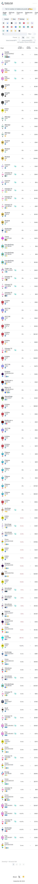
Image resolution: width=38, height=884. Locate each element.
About (15, 877)
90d (33, 37)
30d (28, 37)
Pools (5, 13)
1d (19, 37)
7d (23, 37)
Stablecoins (28, 13)
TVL (36, 48)
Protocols (20, 13)
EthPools (11, 13)
